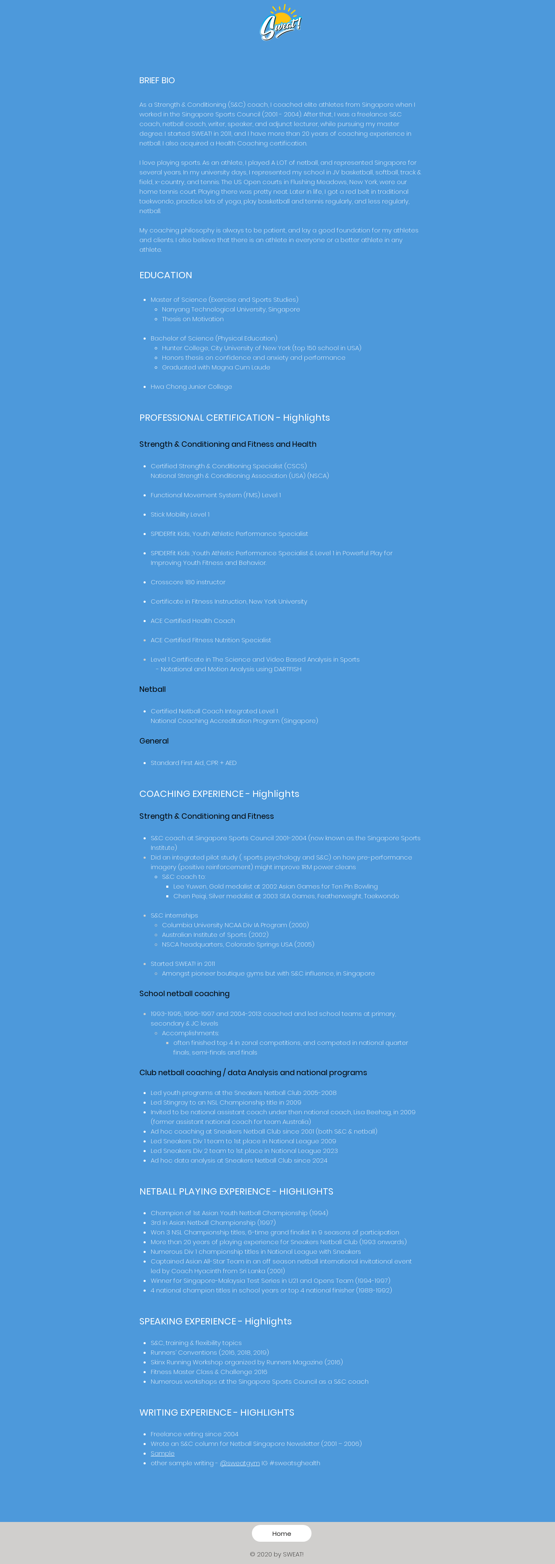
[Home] (282, 1533)
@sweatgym (240, 1463)
